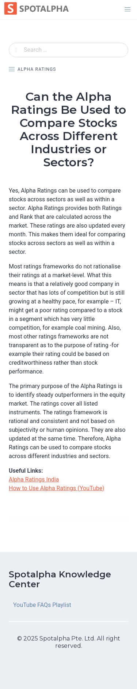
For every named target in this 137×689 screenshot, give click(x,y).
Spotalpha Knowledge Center (60, 579)
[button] (127, 9)
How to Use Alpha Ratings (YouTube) (56, 488)
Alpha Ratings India (34, 479)
